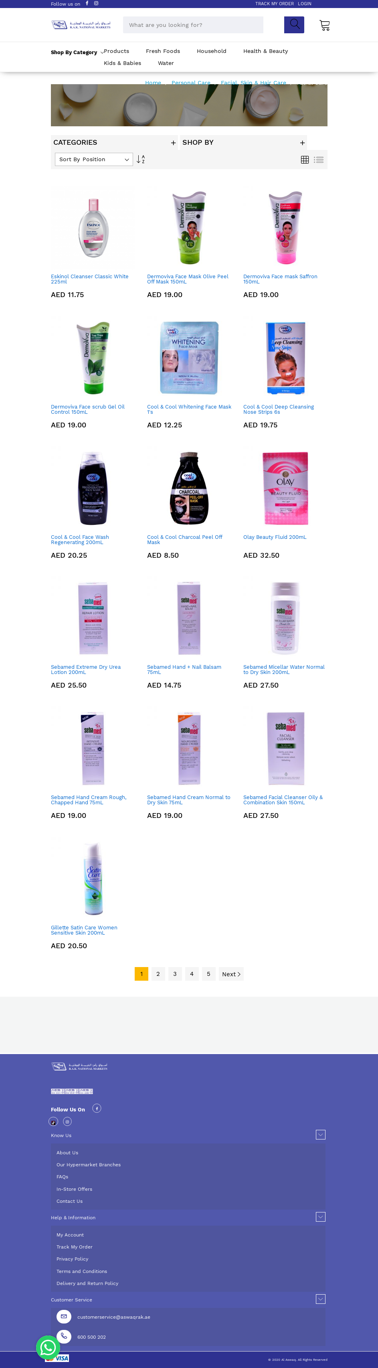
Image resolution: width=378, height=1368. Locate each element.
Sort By (69, 159)
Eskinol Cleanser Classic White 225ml (90, 279)
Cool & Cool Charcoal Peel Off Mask (184, 539)
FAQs (62, 1177)
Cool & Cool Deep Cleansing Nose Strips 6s (278, 409)
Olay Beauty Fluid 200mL (275, 537)
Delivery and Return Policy (87, 1283)
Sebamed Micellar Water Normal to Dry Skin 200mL (284, 669)
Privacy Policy (72, 1259)
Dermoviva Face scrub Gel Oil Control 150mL (88, 409)
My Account (70, 1235)
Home (154, 82)
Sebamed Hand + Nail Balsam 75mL (184, 669)
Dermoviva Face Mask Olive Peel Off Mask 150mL (187, 279)
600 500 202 (91, 1337)
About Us (67, 1153)
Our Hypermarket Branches (89, 1165)
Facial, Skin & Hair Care (254, 82)
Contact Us (70, 1201)
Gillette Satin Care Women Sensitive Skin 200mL (84, 930)
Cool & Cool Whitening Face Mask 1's (189, 409)
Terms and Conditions (82, 1271)
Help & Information (73, 1217)
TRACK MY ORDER (274, 3)
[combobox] (193, 24)
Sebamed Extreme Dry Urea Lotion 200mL (86, 669)
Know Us (61, 1135)
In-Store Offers (74, 1189)
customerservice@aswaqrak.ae (113, 1317)
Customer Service (71, 1300)
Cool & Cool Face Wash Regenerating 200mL (80, 539)
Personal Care (192, 82)
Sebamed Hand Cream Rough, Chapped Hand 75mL (88, 799)
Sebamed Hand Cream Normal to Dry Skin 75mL (188, 799)
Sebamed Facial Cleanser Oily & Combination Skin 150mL (283, 799)
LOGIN (304, 3)
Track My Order (75, 1247)
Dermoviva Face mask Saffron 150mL (280, 279)
